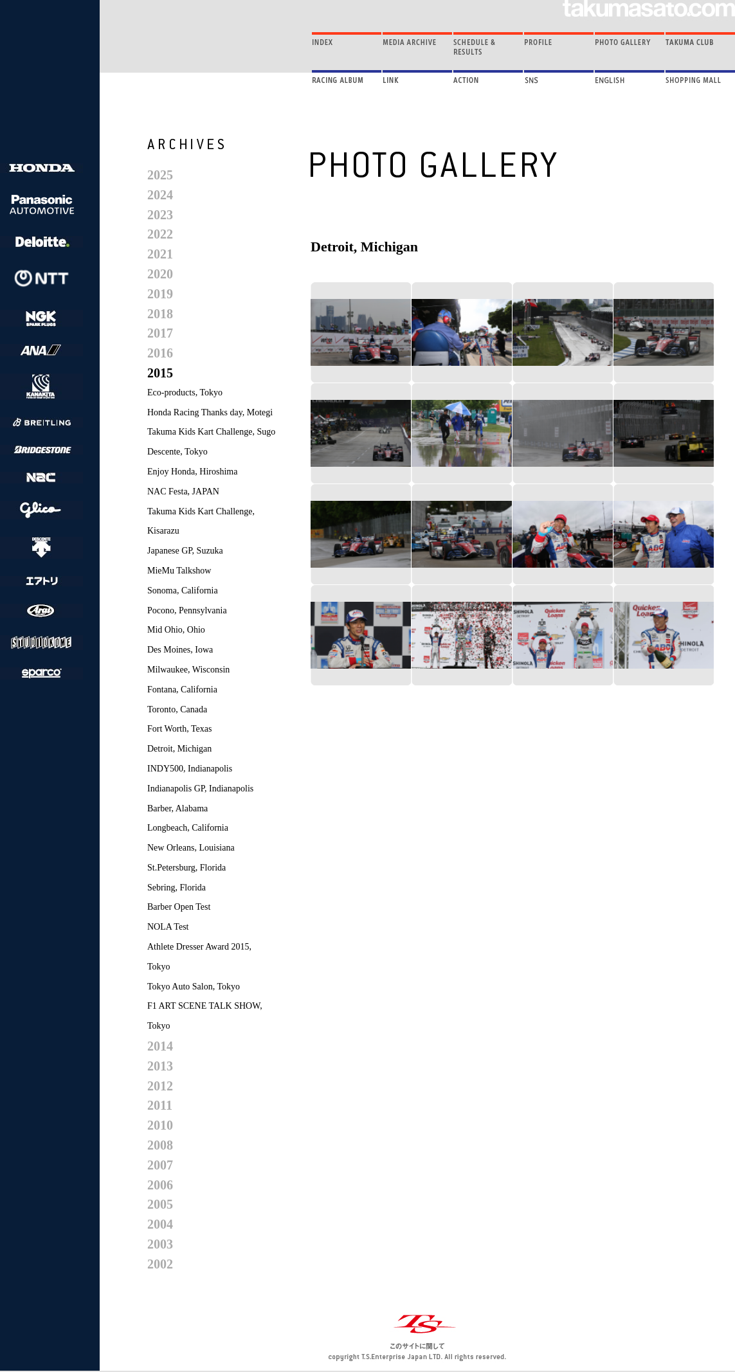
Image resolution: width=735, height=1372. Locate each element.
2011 (159, 1105)
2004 (160, 1224)
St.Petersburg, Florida (186, 867)
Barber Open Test (178, 907)
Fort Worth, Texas (179, 729)
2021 (160, 254)
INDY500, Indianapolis (189, 768)
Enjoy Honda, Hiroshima (192, 471)
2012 (160, 1086)
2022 (160, 234)
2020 (160, 274)
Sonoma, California (182, 590)
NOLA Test (167, 927)
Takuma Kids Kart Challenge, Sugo (211, 432)
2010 (160, 1125)
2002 (160, 1264)
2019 (160, 294)
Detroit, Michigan (179, 749)
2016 (160, 353)
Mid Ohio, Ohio (176, 630)
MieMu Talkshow (179, 570)
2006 (160, 1185)
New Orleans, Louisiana (191, 848)
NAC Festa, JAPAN (183, 491)
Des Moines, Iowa (180, 649)
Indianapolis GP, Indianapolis (200, 788)
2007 (160, 1165)
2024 (160, 195)
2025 (160, 175)
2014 (160, 1046)
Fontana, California (182, 689)
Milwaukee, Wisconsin (188, 669)
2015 (160, 373)
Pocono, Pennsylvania (187, 610)
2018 (160, 314)
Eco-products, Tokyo (184, 392)
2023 (160, 215)
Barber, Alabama (177, 808)
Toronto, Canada (177, 709)
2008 (160, 1145)
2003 (160, 1244)
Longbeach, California (187, 828)
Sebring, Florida (176, 887)
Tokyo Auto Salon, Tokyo (193, 986)
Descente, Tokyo (177, 451)
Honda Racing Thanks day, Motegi (210, 412)
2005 (160, 1204)
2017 (160, 333)
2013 (160, 1066)
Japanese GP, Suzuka (185, 550)
